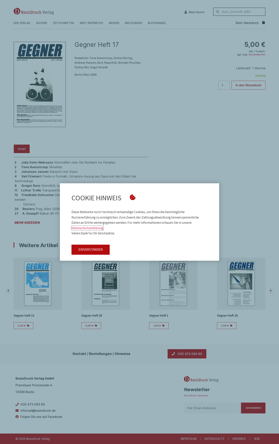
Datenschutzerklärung (87, 228)
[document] (139, 222)
